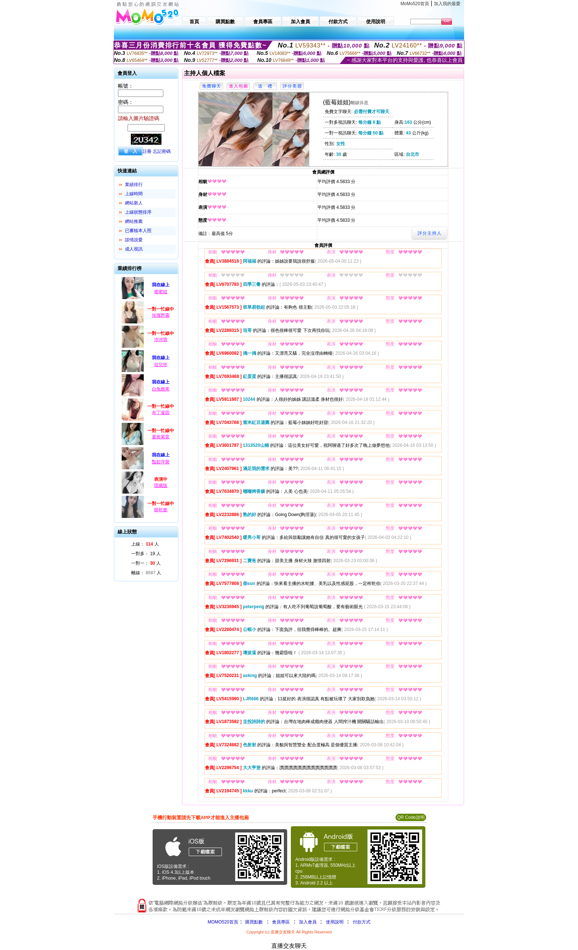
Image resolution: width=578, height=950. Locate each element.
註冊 (147, 151)
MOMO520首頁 (223, 922)
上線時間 (134, 193)
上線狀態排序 (138, 212)
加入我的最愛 (447, 3)
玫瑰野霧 (161, 315)
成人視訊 (134, 249)
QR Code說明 (410, 817)
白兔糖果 (161, 389)
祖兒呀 (160, 364)
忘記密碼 (162, 151)
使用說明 (335, 922)
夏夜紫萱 (161, 436)
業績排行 (134, 184)
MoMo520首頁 (415, 3)
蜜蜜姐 (160, 291)
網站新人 (134, 203)
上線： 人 (145, 544)
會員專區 (281, 922)
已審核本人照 (138, 230)
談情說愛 (134, 239)
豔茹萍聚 (161, 462)
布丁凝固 (161, 412)
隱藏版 (160, 485)
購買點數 (253, 922)
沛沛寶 (160, 339)
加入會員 (308, 922)
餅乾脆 (160, 509)
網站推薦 (134, 221)
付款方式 (361, 922)
